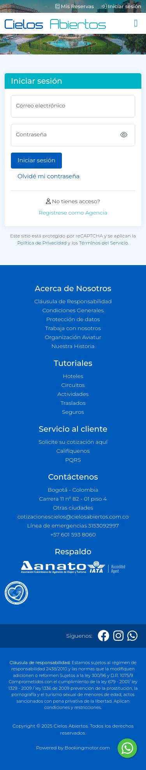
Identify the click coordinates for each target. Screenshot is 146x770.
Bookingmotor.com (87, 748)
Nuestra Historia (73, 346)
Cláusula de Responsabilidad (73, 301)
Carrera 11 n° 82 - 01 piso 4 (73, 498)
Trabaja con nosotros (73, 328)
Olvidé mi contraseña (48, 176)
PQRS (73, 459)
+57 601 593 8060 (73, 534)
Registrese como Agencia (73, 212)
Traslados (72, 402)
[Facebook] (103, 636)
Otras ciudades (73, 507)
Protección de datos (73, 319)
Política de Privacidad (42, 243)
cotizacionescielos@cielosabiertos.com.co (73, 516)
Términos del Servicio (103, 243)
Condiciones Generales (73, 310)
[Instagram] (118, 636)
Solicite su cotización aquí (73, 441)
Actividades (72, 393)
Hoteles (73, 376)
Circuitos (72, 385)
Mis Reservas (74, 6)
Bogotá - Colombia (72, 489)
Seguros (73, 411)
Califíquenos (73, 450)
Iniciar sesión (121, 6)
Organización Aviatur (73, 337)
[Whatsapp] (132, 636)
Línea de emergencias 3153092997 (73, 525)
